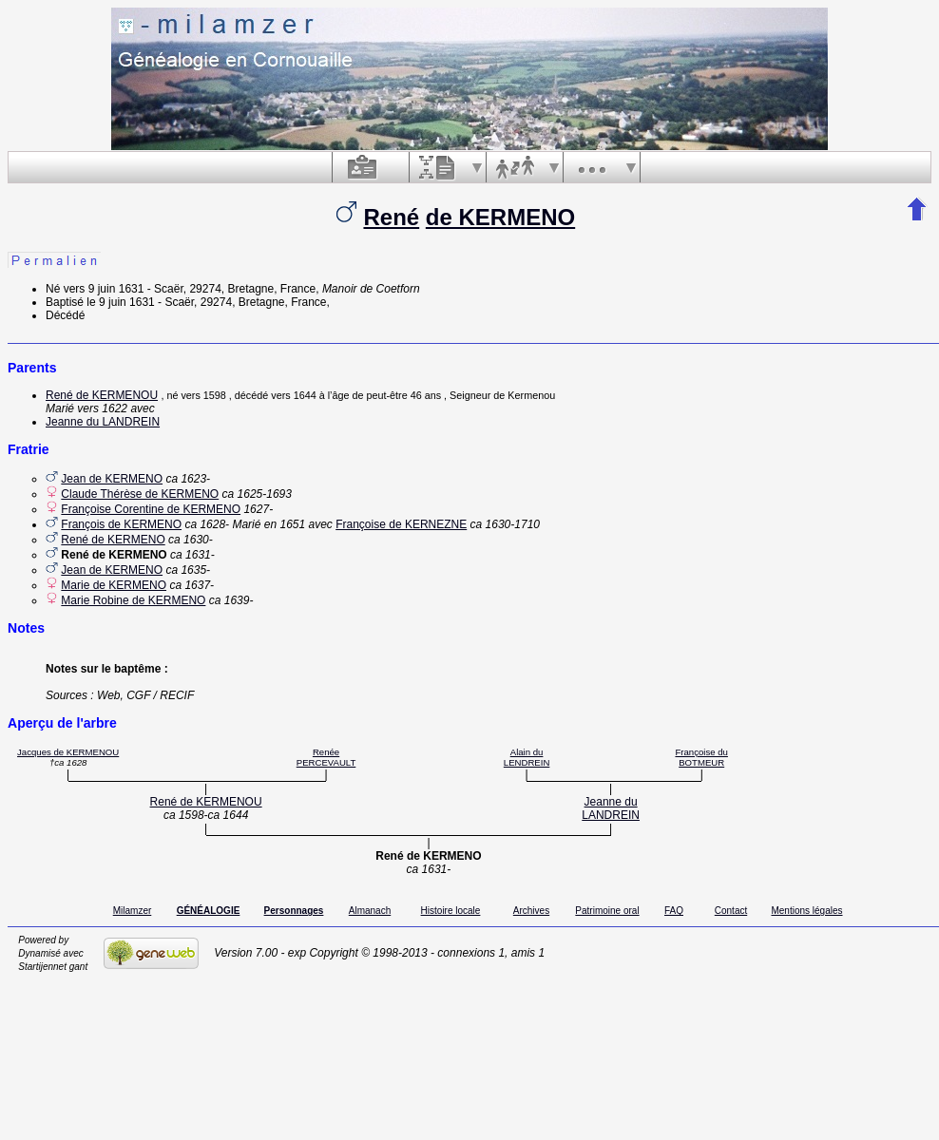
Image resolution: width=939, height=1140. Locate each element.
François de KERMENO (121, 524)
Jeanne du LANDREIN (103, 421)
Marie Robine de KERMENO (133, 600)
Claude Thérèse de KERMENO (140, 494)
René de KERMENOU (102, 395)
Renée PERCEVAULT (326, 757)
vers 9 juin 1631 (104, 288)
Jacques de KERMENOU (68, 752)
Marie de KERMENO (113, 585)
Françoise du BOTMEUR (701, 757)
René (391, 217)
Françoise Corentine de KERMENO (150, 509)
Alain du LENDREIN (527, 757)
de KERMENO (500, 217)
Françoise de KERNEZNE (401, 524)
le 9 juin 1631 (120, 302)
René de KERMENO (112, 539)
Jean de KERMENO (112, 478)
